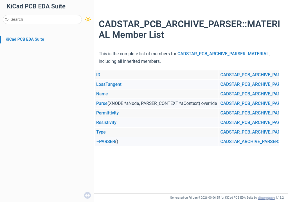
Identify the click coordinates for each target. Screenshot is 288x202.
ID (98, 74)
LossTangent (109, 84)
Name (102, 94)
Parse (101, 103)
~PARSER (105, 141)
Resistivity (106, 122)
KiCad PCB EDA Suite (25, 39)
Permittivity (107, 113)
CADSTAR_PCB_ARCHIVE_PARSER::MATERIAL (223, 53)
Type (101, 132)
